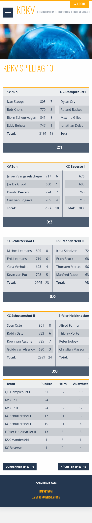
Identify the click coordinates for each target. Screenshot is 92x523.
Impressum (46, 491)
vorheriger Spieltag (20, 466)
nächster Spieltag (73, 466)
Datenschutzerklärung (46, 497)
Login (79, 4)
